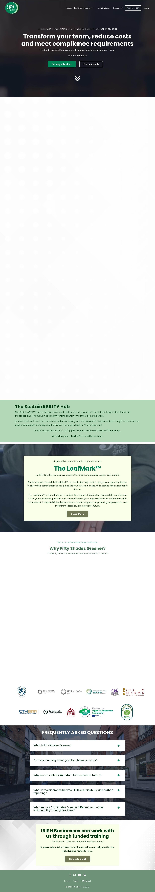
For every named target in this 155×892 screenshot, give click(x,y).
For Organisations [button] (62, 64)
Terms (75, 881)
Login (146, 8)
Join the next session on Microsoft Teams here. (96, 430)
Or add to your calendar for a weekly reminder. (77, 436)
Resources (118, 8)
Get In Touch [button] (133, 8)
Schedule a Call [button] (77, 858)
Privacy (67, 881)
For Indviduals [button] (91, 64)
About (69, 8)
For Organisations (83, 8)
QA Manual (86, 881)
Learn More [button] (77, 513)
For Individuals (103, 8)
